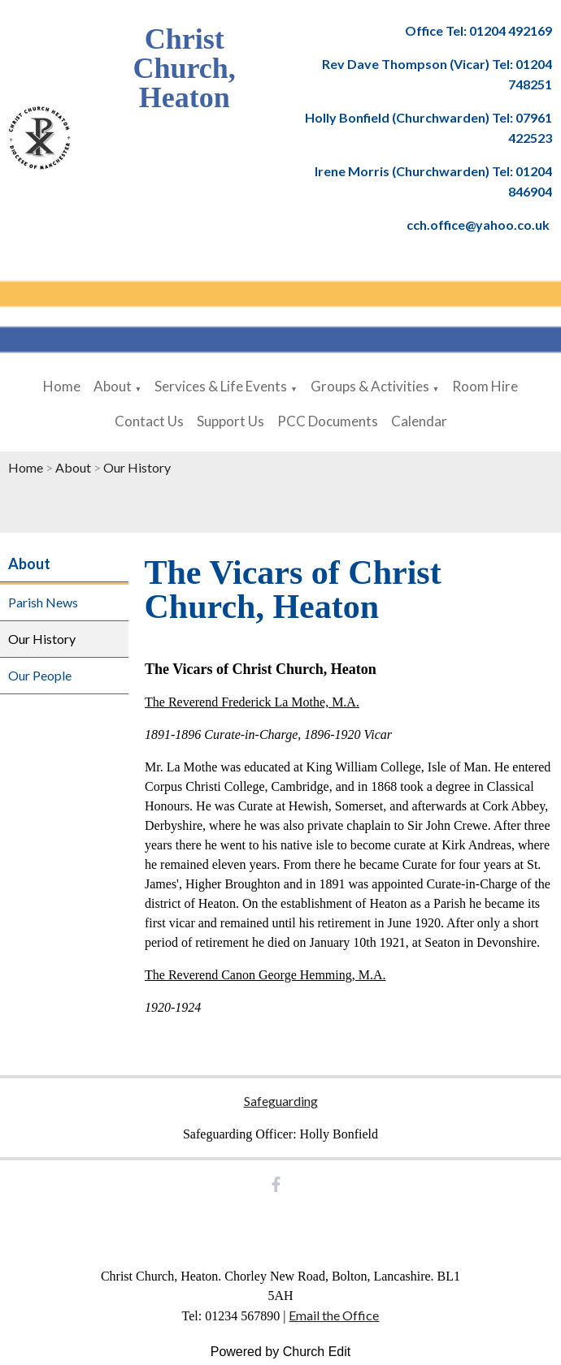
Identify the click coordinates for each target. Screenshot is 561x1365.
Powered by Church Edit (281, 1352)
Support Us (230, 421)
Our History (137, 467)
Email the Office (334, 1315)
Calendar (419, 421)
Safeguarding (281, 1100)
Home (61, 386)
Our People (40, 675)
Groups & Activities (370, 386)
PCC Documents (327, 421)
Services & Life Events (220, 386)
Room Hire (485, 386)
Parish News (43, 602)
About (113, 386)
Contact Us (149, 421)
